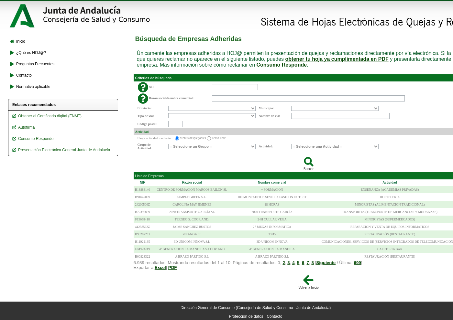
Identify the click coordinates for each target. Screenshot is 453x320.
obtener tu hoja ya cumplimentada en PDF (337, 59)
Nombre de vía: (269, 116)
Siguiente (326, 262)
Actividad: (266, 146)
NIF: (152, 87)
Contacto (274, 316)
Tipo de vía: (146, 116)
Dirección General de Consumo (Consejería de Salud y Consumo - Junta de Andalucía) (256, 307)
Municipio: (266, 108)
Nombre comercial (272, 182)
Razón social (192, 182)
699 (357, 262)
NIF (142, 182)
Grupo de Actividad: (145, 146)
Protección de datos (246, 316)
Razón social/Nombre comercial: (171, 98)
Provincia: (145, 108)
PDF (172, 267)
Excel (160, 267)
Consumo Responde (282, 65)
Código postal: (148, 124)
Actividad (142, 131)
